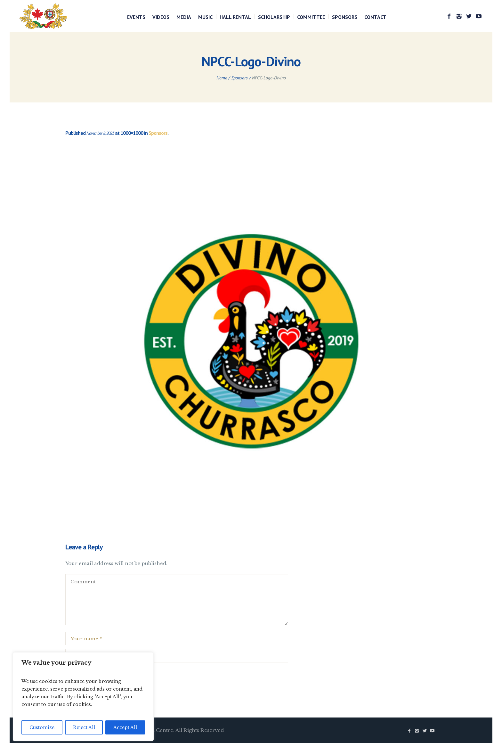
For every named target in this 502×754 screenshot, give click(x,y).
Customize (41, 727)
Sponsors (239, 78)
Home (221, 78)
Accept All (125, 727)
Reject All (84, 727)
